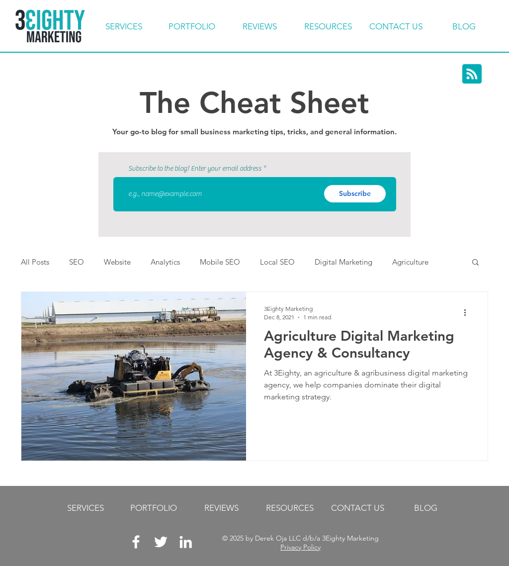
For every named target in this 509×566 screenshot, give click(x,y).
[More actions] (468, 312)
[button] (475, 263)
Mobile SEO (220, 262)
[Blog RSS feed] (472, 74)
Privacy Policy (300, 547)
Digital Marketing (343, 262)
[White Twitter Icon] (161, 542)
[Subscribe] (355, 193)
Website (117, 262)
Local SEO (277, 262)
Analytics (165, 262)
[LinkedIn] (185, 542)
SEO (76, 262)
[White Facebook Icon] (136, 542)
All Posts (35, 262)
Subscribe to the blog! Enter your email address (194, 168)
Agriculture (410, 262)
